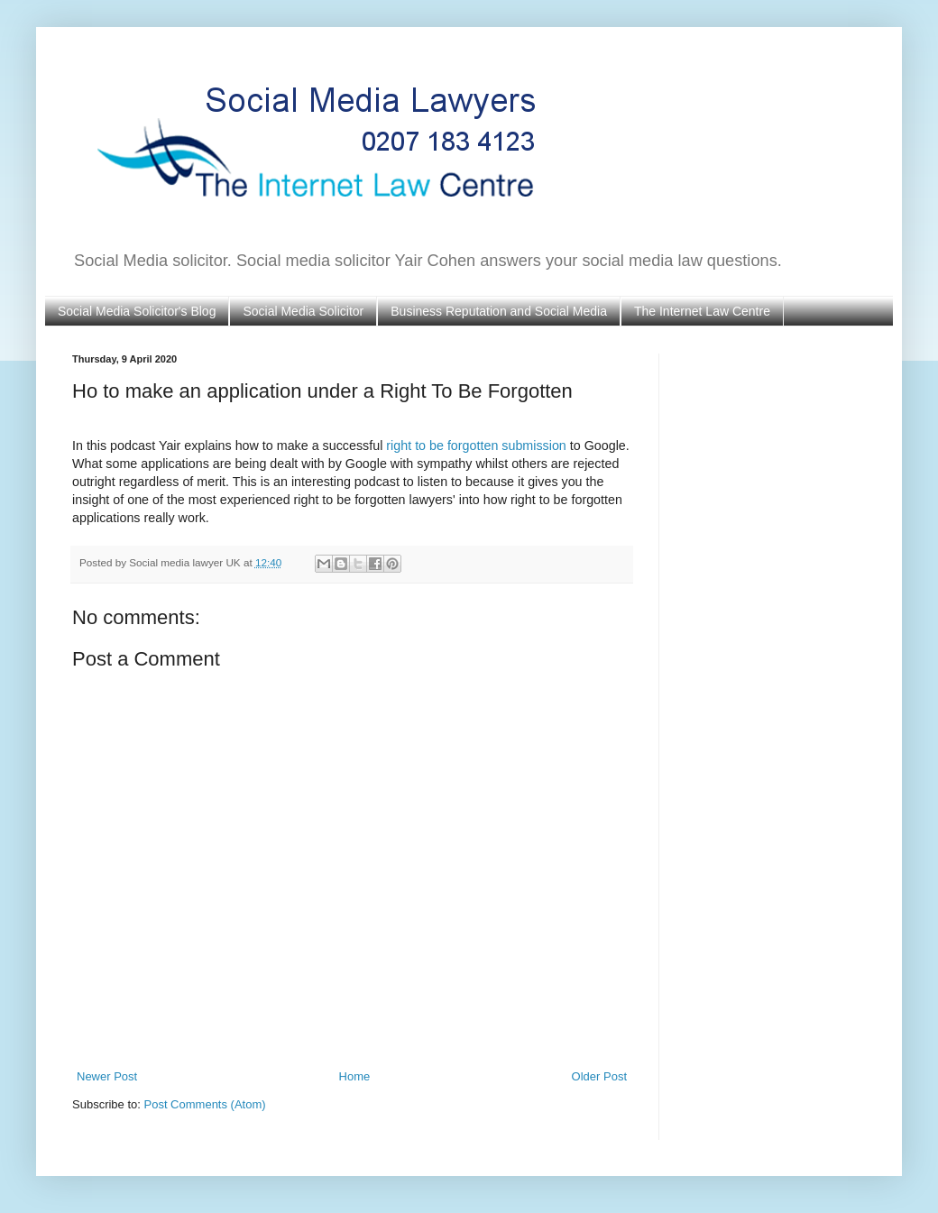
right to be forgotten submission (476, 445)
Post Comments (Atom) (205, 1104)
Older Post (599, 1076)
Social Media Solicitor (303, 311)
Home (355, 1076)
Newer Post (107, 1076)
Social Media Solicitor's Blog (137, 311)
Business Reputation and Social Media (499, 311)
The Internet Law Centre (702, 311)
